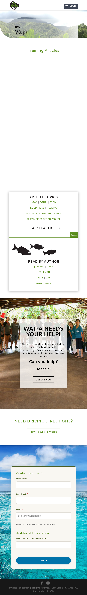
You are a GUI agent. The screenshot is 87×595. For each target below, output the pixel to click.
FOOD (53, 202)
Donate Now (43, 379)
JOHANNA (39, 266)
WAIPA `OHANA (43, 283)
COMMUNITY (30, 213)
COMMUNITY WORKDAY (51, 213)
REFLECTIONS (37, 207)
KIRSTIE (39, 277)
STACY (49, 266)
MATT (49, 277)
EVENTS (43, 202)
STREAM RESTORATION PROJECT (43, 219)
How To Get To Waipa (43, 431)
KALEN (46, 272)
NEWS (34, 202)
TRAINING (51, 207)
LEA (39, 272)
